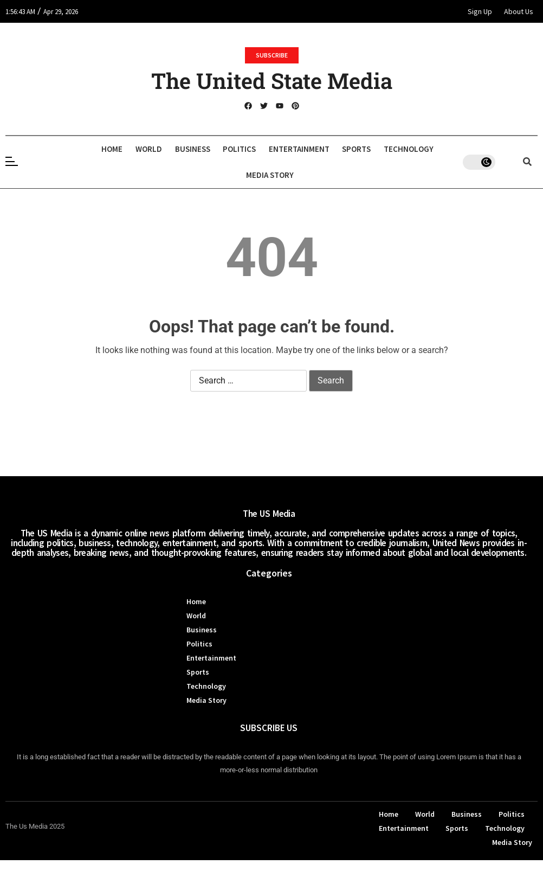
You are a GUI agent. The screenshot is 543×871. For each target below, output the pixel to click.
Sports (400, 149)
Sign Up (480, 11)
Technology (238, 175)
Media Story (305, 175)
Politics (272, 149)
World (170, 149)
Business (219, 149)
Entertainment (337, 149)
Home (128, 149)
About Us (518, 11)
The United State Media (271, 80)
